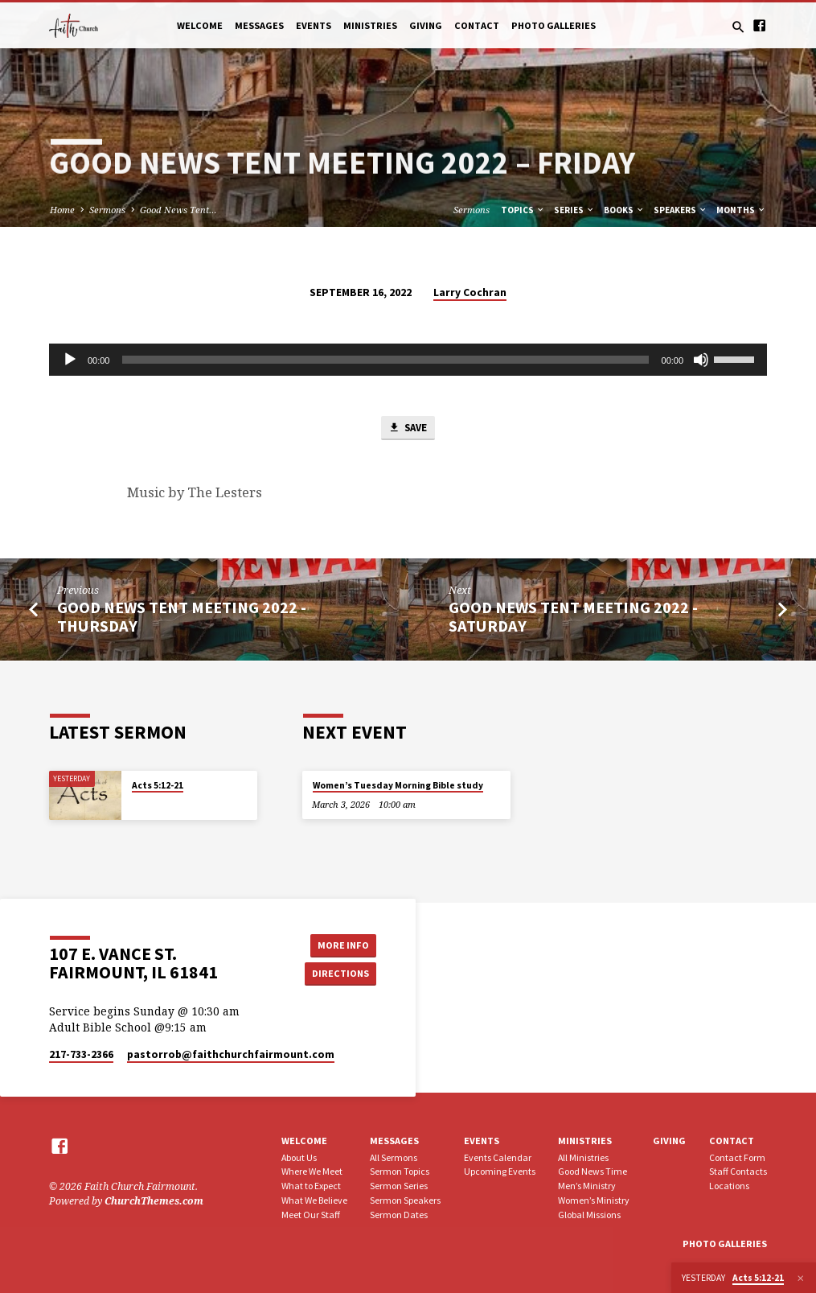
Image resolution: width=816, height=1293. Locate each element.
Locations (729, 1186)
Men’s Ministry (587, 1186)
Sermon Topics (399, 1172)
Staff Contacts (738, 1172)
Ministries (370, 25)
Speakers (680, 210)
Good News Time (592, 1172)
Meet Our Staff (310, 1215)
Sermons (107, 210)
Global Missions (589, 1215)
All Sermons (393, 1157)
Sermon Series (399, 1186)
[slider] (385, 360)
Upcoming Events (499, 1172)
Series (574, 210)
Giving (425, 25)
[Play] (70, 360)
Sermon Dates (399, 1215)
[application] (408, 360)
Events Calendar (497, 1157)
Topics (523, 210)
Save (407, 428)
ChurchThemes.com (154, 1201)
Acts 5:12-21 (157, 786)
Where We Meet (311, 1172)
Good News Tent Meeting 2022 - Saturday (573, 617)
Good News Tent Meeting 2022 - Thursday (181, 617)
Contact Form (737, 1157)
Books (624, 210)
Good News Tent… (178, 210)
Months (741, 210)
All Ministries (583, 1157)
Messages (259, 25)
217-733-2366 (81, 1054)
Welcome (200, 25)
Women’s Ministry (593, 1200)
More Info (340, 945)
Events (313, 25)
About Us (299, 1157)
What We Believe (314, 1200)
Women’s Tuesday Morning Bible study (398, 786)
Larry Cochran (469, 292)
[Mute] (701, 360)
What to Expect (311, 1186)
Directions (340, 974)
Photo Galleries (553, 25)
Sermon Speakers (405, 1200)
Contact (476, 25)
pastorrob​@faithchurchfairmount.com (230, 1054)
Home (62, 210)
